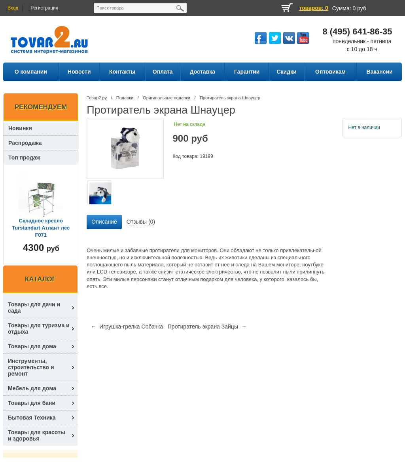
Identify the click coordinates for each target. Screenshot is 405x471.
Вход (13, 8)
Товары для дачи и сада (34, 307)
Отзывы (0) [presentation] (141, 221)
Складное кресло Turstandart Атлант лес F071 (41, 228)
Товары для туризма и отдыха (39, 328)
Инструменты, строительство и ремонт (31, 367)
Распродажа (25, 143)
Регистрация (44, 8)
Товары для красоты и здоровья (36, 435)
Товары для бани (31, 403)
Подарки (124, 97)
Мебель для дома (32, 388)
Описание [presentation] (104, 221)
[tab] (104, 222)
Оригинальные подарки (166, 97)
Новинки (20, 128)
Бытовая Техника (32, 417)
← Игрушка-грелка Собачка (127, 326)
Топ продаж (24, 157)
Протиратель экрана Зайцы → (207, 326)
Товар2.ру (97, 97)
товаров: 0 (313, 8)
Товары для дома (32, 346)
